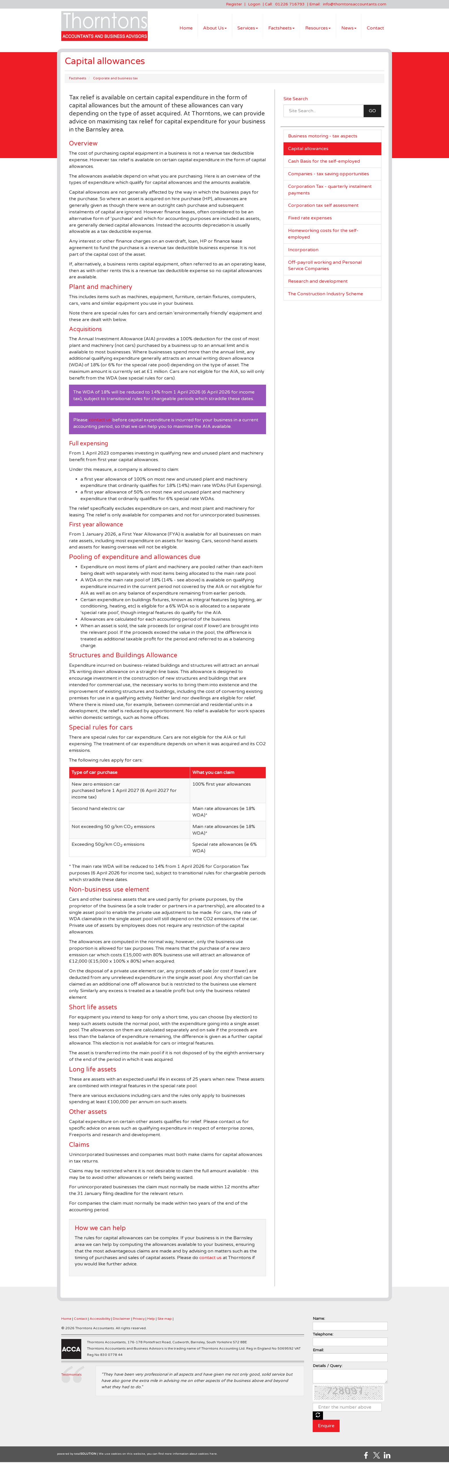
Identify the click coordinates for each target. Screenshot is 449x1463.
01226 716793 (290, 4)
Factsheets (281, 29)
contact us (100, 421)
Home (186, 29)
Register (234, 4)
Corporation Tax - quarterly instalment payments (330, 190)
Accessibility (100, 1320)
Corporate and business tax (115, 79)
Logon (254, 4)
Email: (318, 1350)
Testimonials (71, 1375)
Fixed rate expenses (310, 219)
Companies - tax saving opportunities (328, 175)
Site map (164, 1320)
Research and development (318, 282)
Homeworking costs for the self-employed (323, 235)
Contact (375, 29)
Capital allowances (308, 149)
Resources (318, 29)
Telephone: (323, 1335)
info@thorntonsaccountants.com (354, 4)
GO (372, 112)
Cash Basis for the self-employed (324, 162)
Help (151, 1320)
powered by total (76, 1454)
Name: (319, 1319)
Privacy (139, 1320)
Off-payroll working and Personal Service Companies (325, 266)
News (349, 29)
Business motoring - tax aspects (322, 137)
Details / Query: (327, 1366)
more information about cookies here (191, 1454)
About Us (215, 29)
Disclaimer (121, 1320)
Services (247, 29)
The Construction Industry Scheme (325, 295)
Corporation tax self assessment (323, 206)
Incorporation (303, 250)
